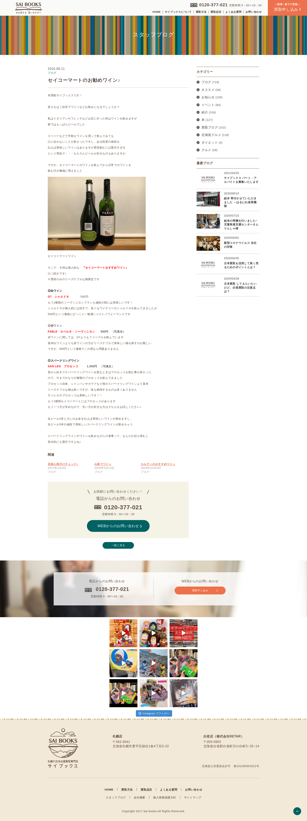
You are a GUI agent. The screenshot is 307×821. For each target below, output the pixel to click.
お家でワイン (103, 464)
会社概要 (139, 797)
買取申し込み (205, 590)
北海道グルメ (211, 135)
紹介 (204, 112)
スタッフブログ (116, 797)
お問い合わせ (254, 11)
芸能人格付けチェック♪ (63, 464)
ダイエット (209, 142)
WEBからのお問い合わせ (120, 526)
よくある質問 (233, 11)
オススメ (208, 89)
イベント (208, 105)
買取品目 (215, 11)
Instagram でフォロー (154, 713)
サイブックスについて (178, 11)
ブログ (206, 82)
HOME (157, 11)
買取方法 (201, 11)
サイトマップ (192, 797)
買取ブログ (209, 127)
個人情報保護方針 (164, 797)
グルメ (206, 150)
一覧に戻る (118, 545)
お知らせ (208, 97)
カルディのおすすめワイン (158, 464)
